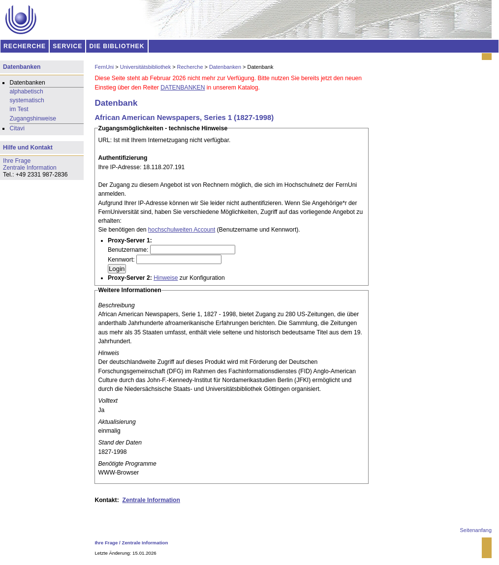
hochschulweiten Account (182, 229)
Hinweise (166, 277)
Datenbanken (225, 67)
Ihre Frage (106, 542)
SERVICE (67, 46)
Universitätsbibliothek (145, 67)
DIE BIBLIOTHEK (117, 46)
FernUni (104, 67)
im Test (18, 109)
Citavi (16, 128)
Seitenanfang (476, 530)
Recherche (190, 67)
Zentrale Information (151, 500)
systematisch (26, 100)
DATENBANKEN (182, 87)
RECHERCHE (24, 46)
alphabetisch (26, 91)
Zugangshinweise (32, 118)
